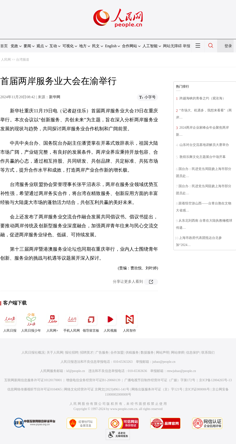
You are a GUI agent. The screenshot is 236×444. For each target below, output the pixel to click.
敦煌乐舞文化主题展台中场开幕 (202, 157)
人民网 (6, 59)
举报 (186, 46)
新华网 (54, 97)
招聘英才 (86, 352)
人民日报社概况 (33, 352)
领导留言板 (91, 321)
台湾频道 (22, 59)
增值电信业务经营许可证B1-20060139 (93, 380)
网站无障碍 (172, 46)
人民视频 (110, 321)
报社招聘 (71, 352)
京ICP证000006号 (197, 389)
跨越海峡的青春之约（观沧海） (202, 98)
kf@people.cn (75, 371)
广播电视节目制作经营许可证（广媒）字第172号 (159, 380)
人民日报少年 (31, 321)
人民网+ (52, 321)
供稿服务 (132, 352)
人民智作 (129, 321)
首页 (4, 46)
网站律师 (177, 352)
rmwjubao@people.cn (181, 371)
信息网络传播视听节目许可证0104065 (34, 389)
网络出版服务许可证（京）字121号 (157, 389)
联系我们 (208, 352)
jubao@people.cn (163, 362)
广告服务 (102, 352)
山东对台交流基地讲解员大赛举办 (204, 145)
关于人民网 (55, 352)
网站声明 (162, 352)
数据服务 (147, 352)
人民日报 (10, 321)
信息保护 (192, 352)
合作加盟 (117, 352)
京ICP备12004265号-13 (215, 380)
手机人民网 (71, 321)
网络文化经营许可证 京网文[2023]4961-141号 (96, 389)
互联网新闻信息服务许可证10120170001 (33, 380)
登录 (228, 46)
